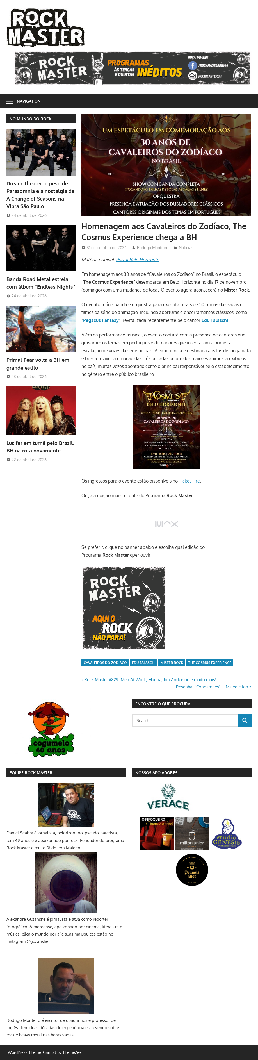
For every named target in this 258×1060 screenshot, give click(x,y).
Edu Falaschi (144, 663)
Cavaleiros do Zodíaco (105, 663)
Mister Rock (172, 663)
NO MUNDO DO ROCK (30, 118)
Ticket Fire (189, 481)
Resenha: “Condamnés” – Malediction (212, 687)
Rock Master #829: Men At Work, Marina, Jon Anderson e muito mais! (150, 679)
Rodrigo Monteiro (152, 247)
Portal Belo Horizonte (137, 259)
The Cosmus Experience (209, 663)
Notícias (186, 247)
